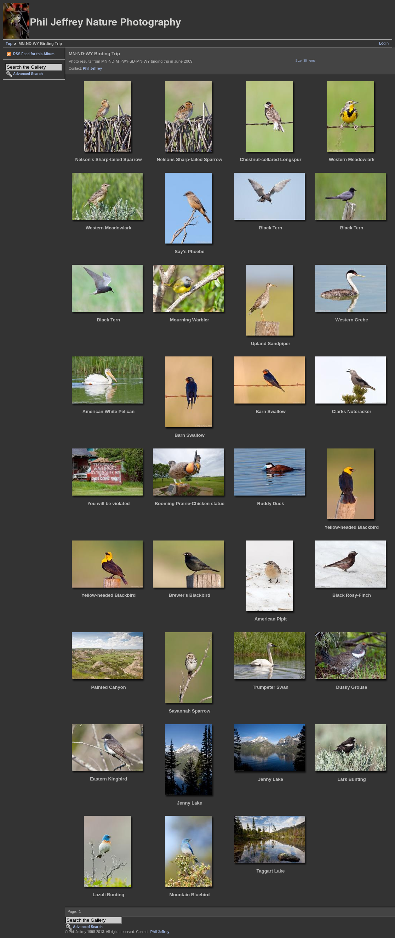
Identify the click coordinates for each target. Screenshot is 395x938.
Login (384, 43)
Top (9, 43)
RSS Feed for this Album (34, 54)
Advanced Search (28, 74)
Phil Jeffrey (92, 68)
